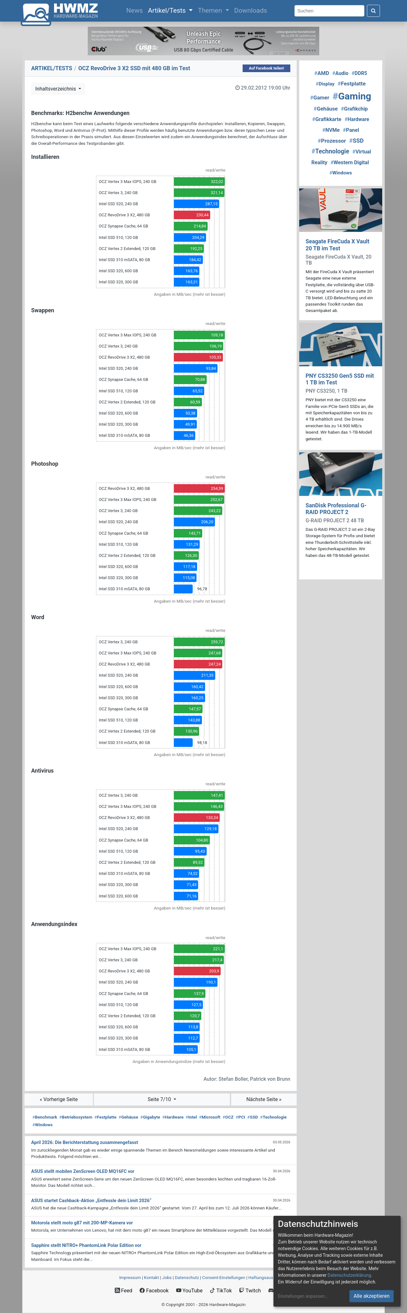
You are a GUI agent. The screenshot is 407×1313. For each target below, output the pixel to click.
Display (325, 84)
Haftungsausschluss (268, 1277)
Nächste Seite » (263, 1099)
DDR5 (359, 73)
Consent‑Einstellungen (223, 1277)
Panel (351, 130)
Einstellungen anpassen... (303, 1296)
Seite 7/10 (160, 1099)
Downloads (250, 10)
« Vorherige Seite (59, 1099)
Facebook (154, 1291)
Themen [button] (211, 10)
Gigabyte (150, 1117)
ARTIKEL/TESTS (51, 68)
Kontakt (151, 1277)
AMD (321, 73)
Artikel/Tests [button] (167, 10)
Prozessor (332, 141)
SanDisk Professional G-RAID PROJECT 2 (336, 508)
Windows (42, 1124)
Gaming (352, 96)
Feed (123, 1291)
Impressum (130, 1277)
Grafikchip (354, 109)
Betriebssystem (75, 1117)
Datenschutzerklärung (349, 1275)
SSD (252, 1117)
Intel (191, 1117)
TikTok (221, 1291)
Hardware (172, 1117)
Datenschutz (187, 1277)
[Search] (329, 11)
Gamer (319, 97)
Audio (340, 73)
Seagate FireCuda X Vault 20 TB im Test (337, 244)
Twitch (250, 1291)
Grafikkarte (326, 119)
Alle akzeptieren (372, 1296)
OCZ (228, 1117)
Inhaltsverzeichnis (56, 89)
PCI (240, 1117)
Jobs (167, 1277)
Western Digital (350, 162)
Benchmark (44, 1117)
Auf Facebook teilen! (266, 68)
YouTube (189, 1291)
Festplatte (105, 1117)
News (135, 9)
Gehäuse (128, 1117)
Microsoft (209, 1117)
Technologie (273, 1117)
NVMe (331, 130)
